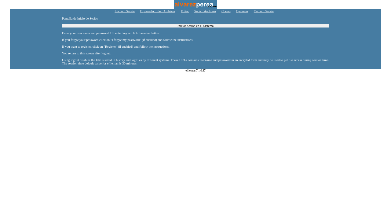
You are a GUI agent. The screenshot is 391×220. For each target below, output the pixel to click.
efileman (190, 70)
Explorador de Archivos (157, 11)
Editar (185, 11)
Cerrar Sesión (264, 11)
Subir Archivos (205, 11)
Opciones (242, 11)
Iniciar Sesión (125, 11)
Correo (226, 11)
